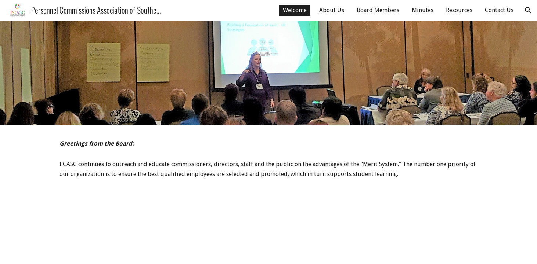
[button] (528, 10)
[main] (268, 143)
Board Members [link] (378, 10)
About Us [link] (331, 10)
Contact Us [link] (499, 10)
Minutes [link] (422, 10)
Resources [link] (459, 10)
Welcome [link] (295, 10)
